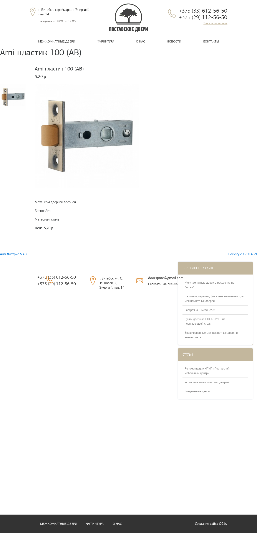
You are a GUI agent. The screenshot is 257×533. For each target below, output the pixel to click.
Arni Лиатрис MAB (13, 254)
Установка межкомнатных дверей (207, 382)
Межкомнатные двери (56, 41)
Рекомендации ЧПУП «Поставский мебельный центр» (207, 371)
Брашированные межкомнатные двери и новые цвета (211, 335)
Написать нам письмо (163, 284)
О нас (140, 41)
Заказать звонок (215, 23)
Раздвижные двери (197, 391)
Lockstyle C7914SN (242, 254)
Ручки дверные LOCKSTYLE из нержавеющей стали (205, 321)
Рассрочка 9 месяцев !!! (200, 310)
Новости (174, 41)
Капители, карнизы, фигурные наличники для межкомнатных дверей (214, 298)
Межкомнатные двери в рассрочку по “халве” (209, 285)
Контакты (211, 41)
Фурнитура (105, 41)
